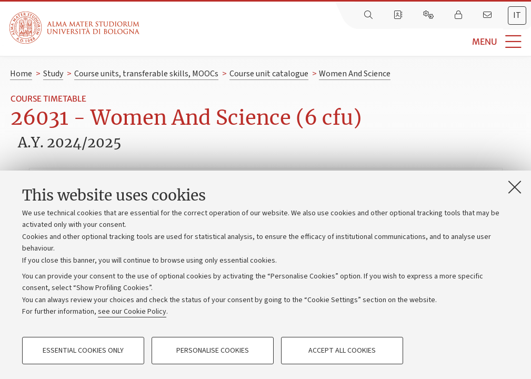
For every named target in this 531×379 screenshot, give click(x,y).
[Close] (514, 186)
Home (21, 73)
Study (53, 73)
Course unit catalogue (268, 73)
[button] (335, 42)
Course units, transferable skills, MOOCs (146, 73)
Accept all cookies (342, 350)
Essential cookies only (83, 350)
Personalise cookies (212, 350)
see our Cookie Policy (132, 311)
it (517, 15)
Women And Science (354, 73)
